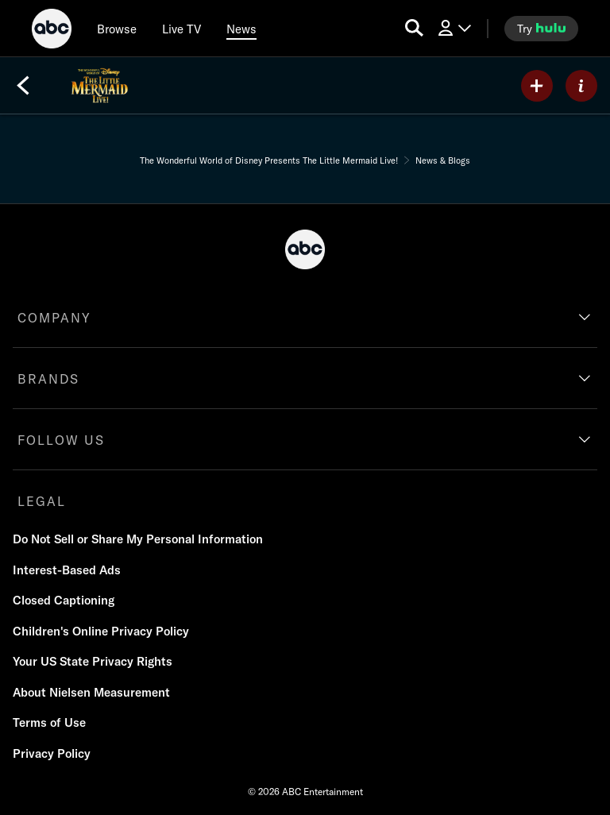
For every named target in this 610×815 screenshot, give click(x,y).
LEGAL (41, 501)
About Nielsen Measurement (91, 692)
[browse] (117, 28)
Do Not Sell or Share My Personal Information (138, 539)
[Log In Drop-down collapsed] (453, 28)
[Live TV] (181, 28)
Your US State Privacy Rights (92, 661)
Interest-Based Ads (67, 569)
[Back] (23, 85)
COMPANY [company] (54, 318)
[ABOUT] (581, 86)
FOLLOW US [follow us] (61, 440)
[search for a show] (414, 28)
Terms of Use (49, 722)
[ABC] (51, 31)
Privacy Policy (52, 753)
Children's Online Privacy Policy (101, 631)
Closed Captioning (63, 600)
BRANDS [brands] (48, 379)
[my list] (537, 86)
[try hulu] (541, 28)
